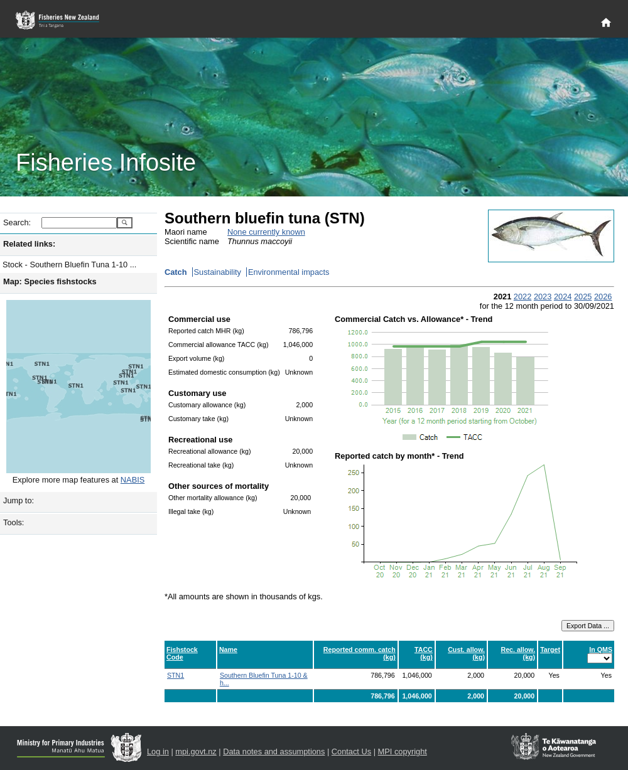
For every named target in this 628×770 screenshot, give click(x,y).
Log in (158, 751)
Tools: (13, 522)
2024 (562, 296)
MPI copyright (402, 751)
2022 (522, 296)
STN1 (175, 675)
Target (550, 649)
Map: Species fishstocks (50, 281)
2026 (603, 296)
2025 (583, 296)
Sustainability (217, 272)
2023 (542, 296)
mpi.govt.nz (195, 751)
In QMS (600, 649)
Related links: (29, 244)
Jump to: (18, 500)
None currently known (266, 232)
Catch (176, 272)
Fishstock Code (182, 653)
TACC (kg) (423, 653)
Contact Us (351, 751)
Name (228, 649)
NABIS (132, 479)
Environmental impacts (288, 272)
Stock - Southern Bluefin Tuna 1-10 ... (69, 264)
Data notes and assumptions (274, 751)
